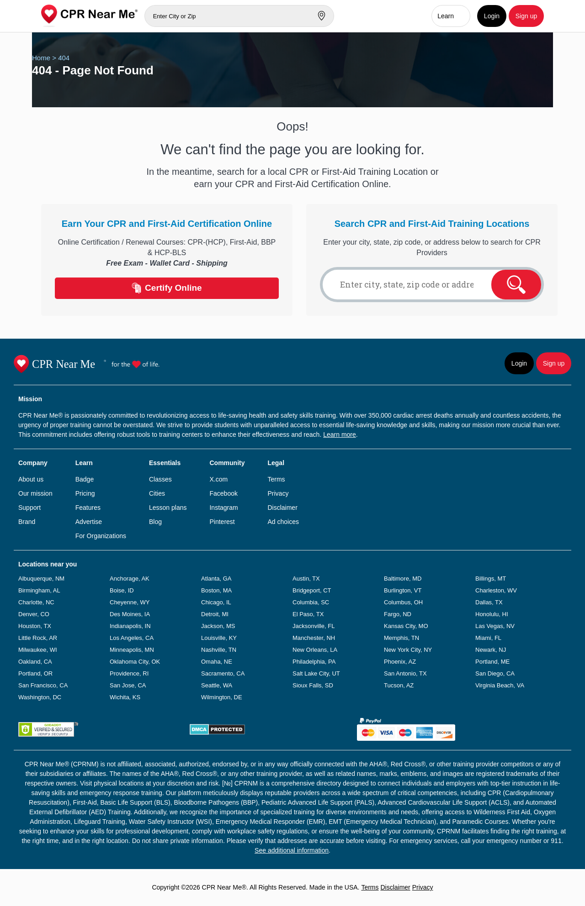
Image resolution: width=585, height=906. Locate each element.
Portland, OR (35, 673)
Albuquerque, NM (41, 578)
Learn (445, 16)
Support (29, 507)
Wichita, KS (125, 697)
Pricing (85, 493)
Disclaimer (282, 507)
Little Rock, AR (37, 637)
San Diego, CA (495, 673)
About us (30, 479)
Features (88, 507)
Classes (160, 479)
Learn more (339, 434)
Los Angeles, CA (132, 637)
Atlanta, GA (216, 578)
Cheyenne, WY (129, 602)
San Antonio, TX (405, 673)
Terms (276, 479)
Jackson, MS (218, 626)
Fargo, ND (397, 614)
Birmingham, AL (39, 590)
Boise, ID (122, 590)
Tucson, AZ (399, 685)
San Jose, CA (128, 685)
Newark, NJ (490, 649)
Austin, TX (306, 578)
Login (492, 16)
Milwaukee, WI (37, 649)
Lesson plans (168, 507)
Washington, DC (39, 697)
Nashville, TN (218, 649)
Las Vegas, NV (495, 626)
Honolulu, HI (491, 614)
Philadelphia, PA (313, 661)
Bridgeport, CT (311, 590)
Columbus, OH (403, 602)
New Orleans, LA (314, 649)
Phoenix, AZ (400, 661)
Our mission (35, 493)
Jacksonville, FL (313, 626)
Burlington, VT (402, 590)
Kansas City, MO (406, 626)
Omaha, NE (216, 661)
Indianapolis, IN (130, 626)
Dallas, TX (489, 602)
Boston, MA (216, 590)
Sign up (526, 16)
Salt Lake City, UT (316, 673)
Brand (26, 521)
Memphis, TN (401, 637)
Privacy (277, 493)
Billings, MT (490, 578)
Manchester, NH (313, 637)
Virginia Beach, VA (499, 685)
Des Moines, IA (130, 614)
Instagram (223, 507)
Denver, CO (33, 614)
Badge (84, 479)
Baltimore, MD (402, 578)
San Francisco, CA (43, 685)
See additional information (292, 850)
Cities (157, 493)
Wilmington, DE (221, 697)
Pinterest (221, 521)
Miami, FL (488, 637)
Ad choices (282, 521)
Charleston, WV (496, 590)
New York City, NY (408, 649)
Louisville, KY (219, 637)
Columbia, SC (310, 602)
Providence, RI (129, 673)
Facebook (223, 493)
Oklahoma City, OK (135, 661)
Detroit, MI (215, 614)
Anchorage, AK (129, 578)
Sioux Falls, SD (312, 685)
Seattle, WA (216, 685)
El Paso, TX (308, 614)
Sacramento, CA (223, 673)
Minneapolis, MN (132, 649)
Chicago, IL (216, 602)
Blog (155, 521)
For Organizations (100, 535)
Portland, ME (492, 661)
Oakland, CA (35, 661)
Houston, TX (34, 626)
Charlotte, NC (36, 602)
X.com (218, 479)
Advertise (88, 521)
